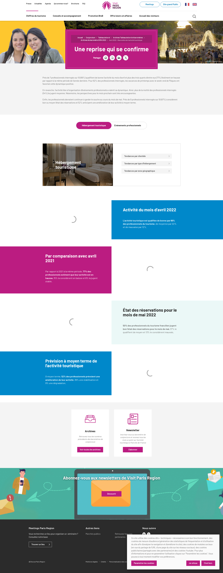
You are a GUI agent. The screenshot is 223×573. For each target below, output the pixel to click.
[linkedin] (144, 534)
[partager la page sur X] (125, 57)
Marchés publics (93, 533)
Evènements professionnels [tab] (127, 125)
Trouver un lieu (38, 544)
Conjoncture (90, 38)
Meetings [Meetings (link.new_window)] (149, 4)
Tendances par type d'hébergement (147, 163)
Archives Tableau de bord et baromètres (128, 38)
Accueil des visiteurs (149, 15)
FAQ (83, 4)
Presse (28, 4)
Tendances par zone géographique (147, 171)
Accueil (80, 38)
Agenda (48, 4)
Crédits (103, 562)
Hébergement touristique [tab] (94, 125)
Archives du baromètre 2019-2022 (93, 40)
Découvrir (111, 494)
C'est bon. (208, 563)
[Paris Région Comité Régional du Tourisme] (111, 5)
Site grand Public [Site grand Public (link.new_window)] (170, 4)
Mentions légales (92, 562)
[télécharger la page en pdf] (112, 57)
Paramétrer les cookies (144, 563)
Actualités (38, 4)
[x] (148, 534)
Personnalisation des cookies (120, 562)
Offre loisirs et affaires (121, 15)
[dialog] (173, 551)
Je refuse (193, 563)
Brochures (75, 4)
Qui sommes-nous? (61, 4)
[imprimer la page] (105, 57)
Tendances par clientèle (147, 156)
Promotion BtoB (95, 15)
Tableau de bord (104, 38)
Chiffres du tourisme (36, 15)
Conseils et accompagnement (67, 15)
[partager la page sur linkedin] (119, 57)
